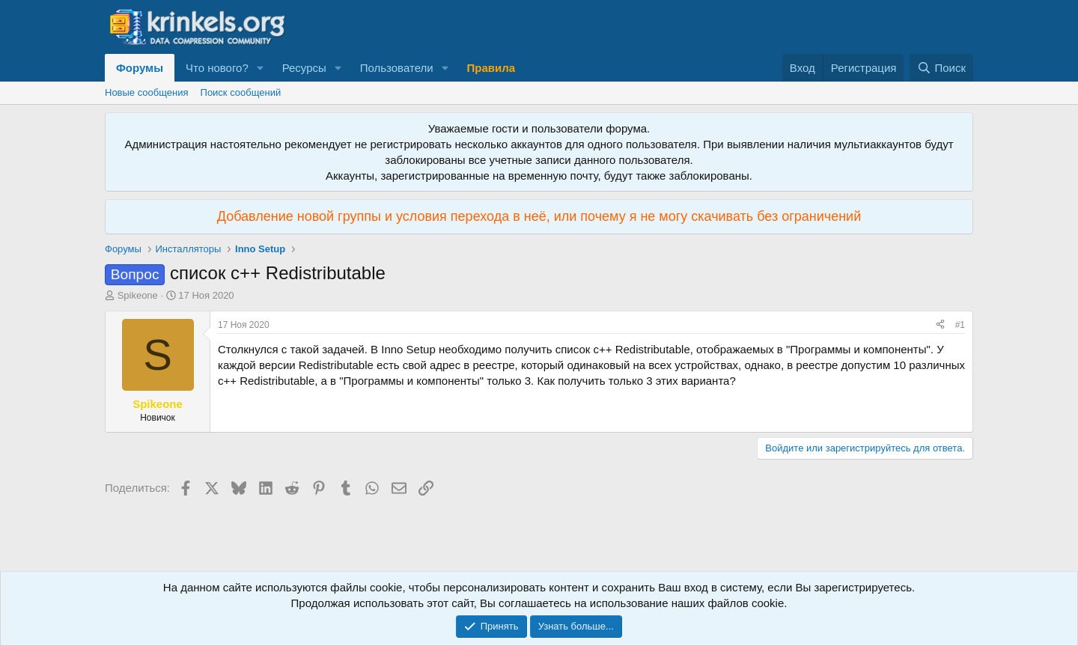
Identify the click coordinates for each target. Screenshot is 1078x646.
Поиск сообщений (241, 92)
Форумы (139, 67)
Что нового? (217, 67)
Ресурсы (304, 67)
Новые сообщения (147, 92)
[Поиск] (941, 68)
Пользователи (396, 67)
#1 (960, 325)
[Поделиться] (940, 325)
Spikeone (138, 295)
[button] (260, 68)
